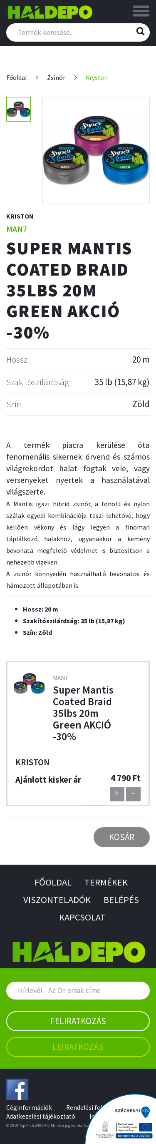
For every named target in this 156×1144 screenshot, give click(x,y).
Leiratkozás (78, 1046)
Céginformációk (29, 1108)
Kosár (121, 837)
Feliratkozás (78, 1021)
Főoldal (16, 78)
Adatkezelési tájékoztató (40, 1116)
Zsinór (56, 78)
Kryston (97, 78)
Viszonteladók (57, 900)
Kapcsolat (82, 917)
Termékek (106, 882)
